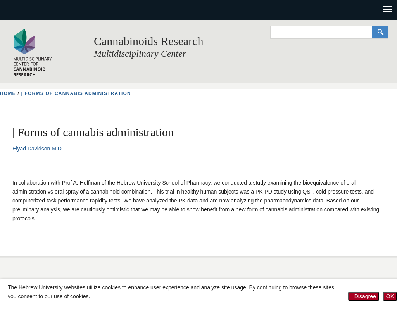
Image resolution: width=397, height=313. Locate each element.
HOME (8, 93)
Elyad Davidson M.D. (37, 148)
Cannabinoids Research (148, 41)
